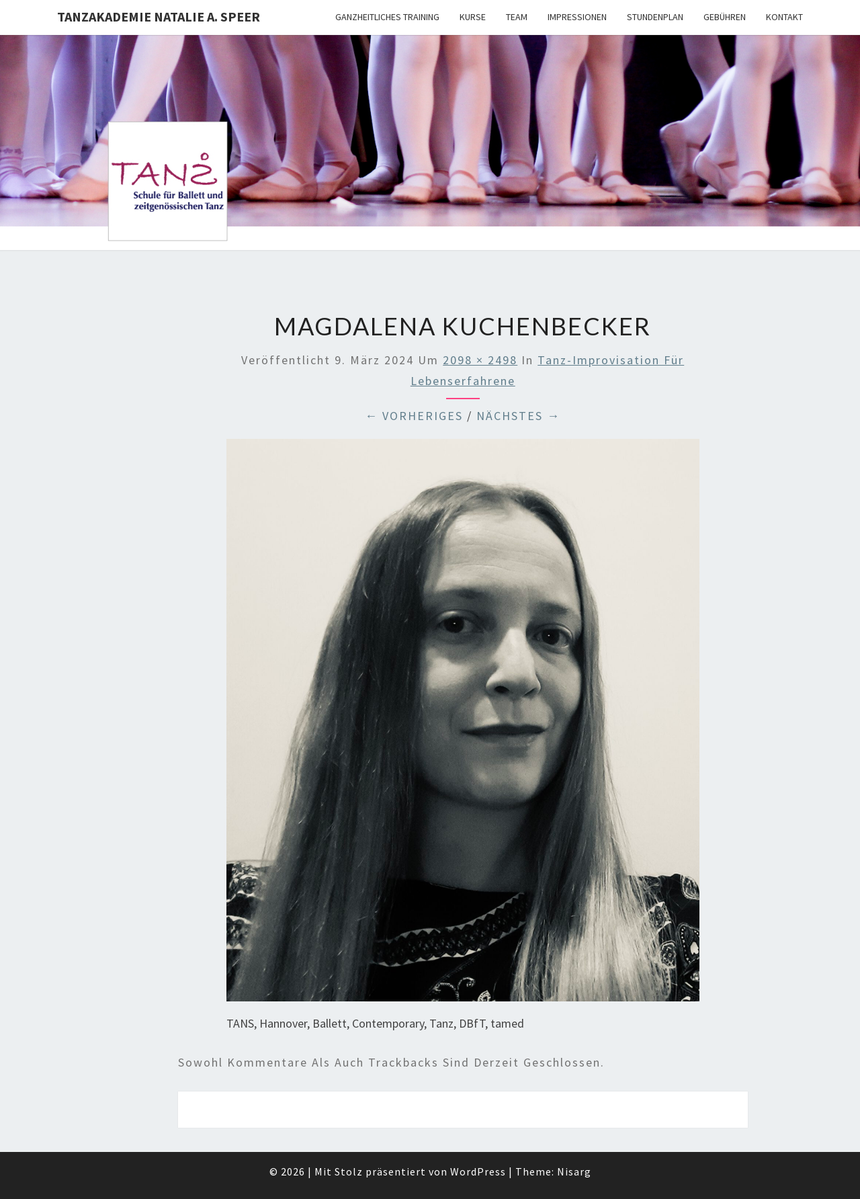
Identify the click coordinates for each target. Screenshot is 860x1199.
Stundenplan (655, 17)
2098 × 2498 (480, 360)
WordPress (478, 1171)
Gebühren (724, 17)
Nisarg (574, 1171)
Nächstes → (518, 415)
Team (516, 17)
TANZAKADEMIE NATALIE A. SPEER (158, 16)
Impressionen (577, 17)
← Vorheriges (414, 415)
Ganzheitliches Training (387, 17)
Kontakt (784, 17)
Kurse (473, 17)
